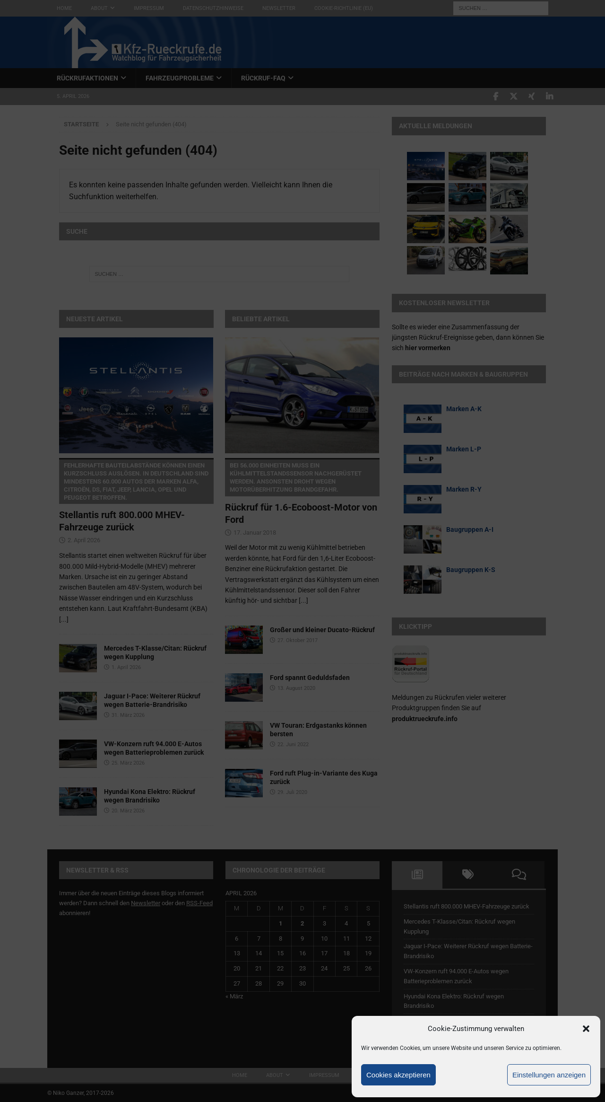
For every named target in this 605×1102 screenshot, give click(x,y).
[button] (586, 1028)
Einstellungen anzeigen (549, 1075)
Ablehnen (471, 1075)
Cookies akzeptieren (398, 1075)
